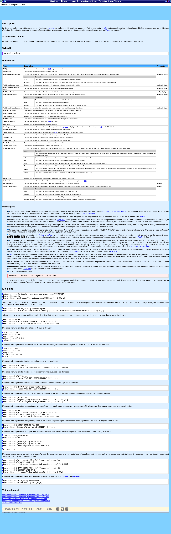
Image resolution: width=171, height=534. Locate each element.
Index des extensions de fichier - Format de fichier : (25, 514)
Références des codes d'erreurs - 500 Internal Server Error (24, 518)
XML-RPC (65, 495)
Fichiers (64, 1)
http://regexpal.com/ (87, 214)
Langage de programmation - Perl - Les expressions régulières (26, 520)
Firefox (41, 235)
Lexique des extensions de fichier (83, 1)
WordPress (76, 495)
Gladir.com (55, 1)
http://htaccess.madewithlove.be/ (114, 212)
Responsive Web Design (139, 247)
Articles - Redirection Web (12, 522)
